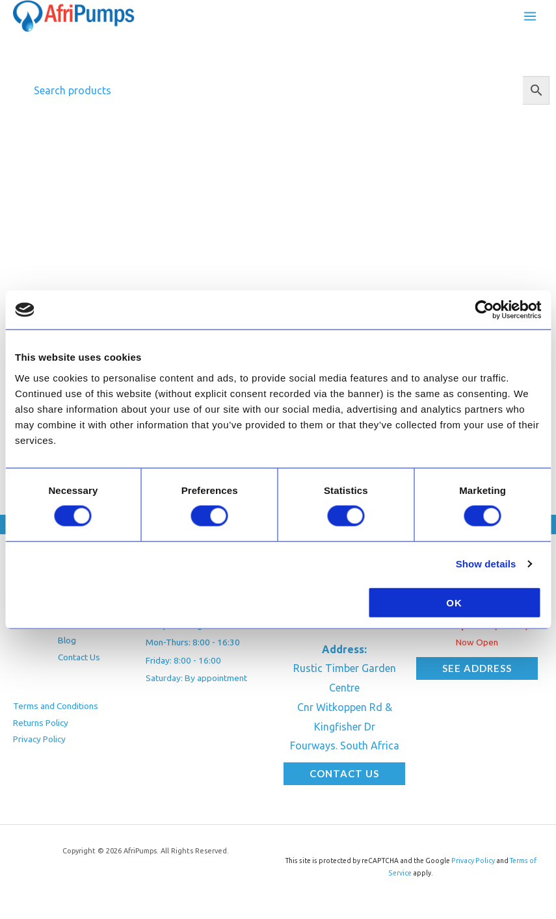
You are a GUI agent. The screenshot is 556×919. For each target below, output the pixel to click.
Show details (486, 563)
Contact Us (79, 660)
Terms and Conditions (55, 709)
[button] (344, 777)
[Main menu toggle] (530, 17)
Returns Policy (40, 725)
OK (454, 602)
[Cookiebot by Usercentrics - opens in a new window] (484, 310)
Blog (67, 643)
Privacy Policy (39, 742)
